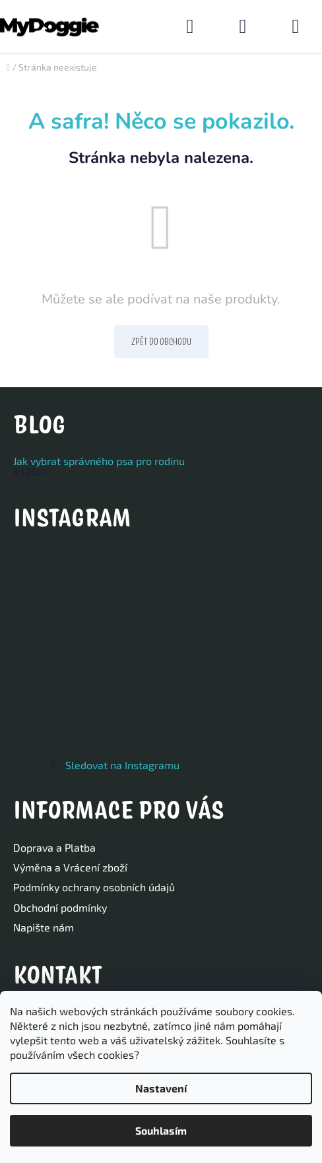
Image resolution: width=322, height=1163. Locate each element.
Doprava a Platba (54, 847)
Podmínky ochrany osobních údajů (94, 887)
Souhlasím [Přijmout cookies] (161, 1130)
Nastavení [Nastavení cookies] (161, 1088)
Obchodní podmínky (60, 907)
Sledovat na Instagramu (122, 765)
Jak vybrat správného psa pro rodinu (99, 461)
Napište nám (43, 927)
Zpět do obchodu (161, 341)
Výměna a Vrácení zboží (70, 867)
